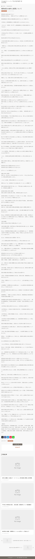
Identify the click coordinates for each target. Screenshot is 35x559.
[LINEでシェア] (13, 437)
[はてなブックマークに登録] (8, 437)
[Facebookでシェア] (5, 437)
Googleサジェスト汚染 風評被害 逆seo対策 (11, 2)
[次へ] (17, 548)
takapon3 (17, 447)
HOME (3, 6)
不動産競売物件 (9, 6)
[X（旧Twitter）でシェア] (2, 437)
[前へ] (17, 541)
